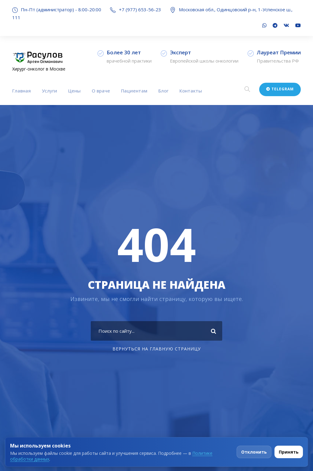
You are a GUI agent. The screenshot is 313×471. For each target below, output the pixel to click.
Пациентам (134, 91)
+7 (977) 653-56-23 (140, 9)
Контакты (190, 91)
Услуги (49, 91)
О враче (101, 91)
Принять (289, 452)
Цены (74, 91)
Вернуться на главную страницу (156, 349)
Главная (21, 91)
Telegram (280, 89)
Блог (163, 91)
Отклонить (254, 452)
